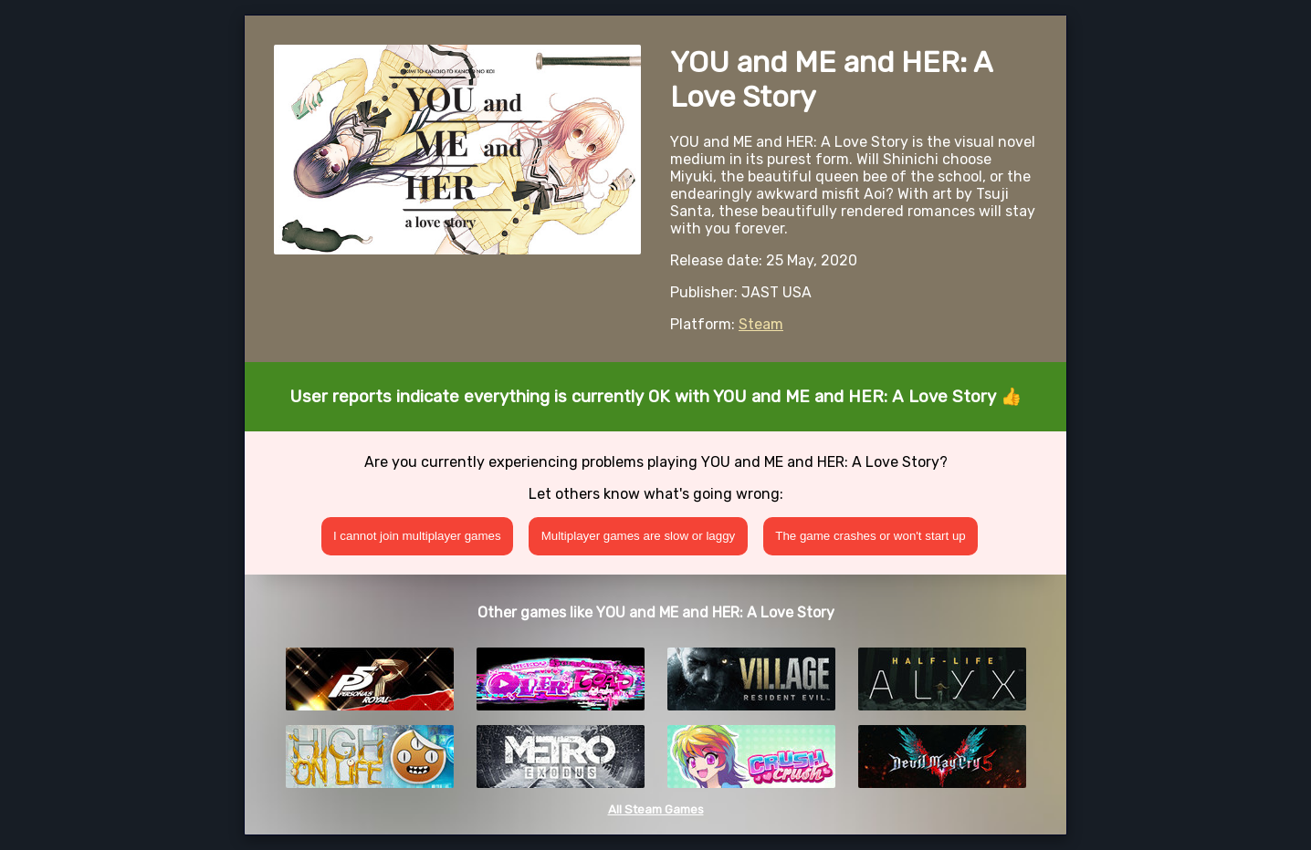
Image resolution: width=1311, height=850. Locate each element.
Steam (761, 324)
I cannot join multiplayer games (417, 536)
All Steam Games (656, 809)
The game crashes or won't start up (870, 536)
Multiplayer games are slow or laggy (638, 536)
